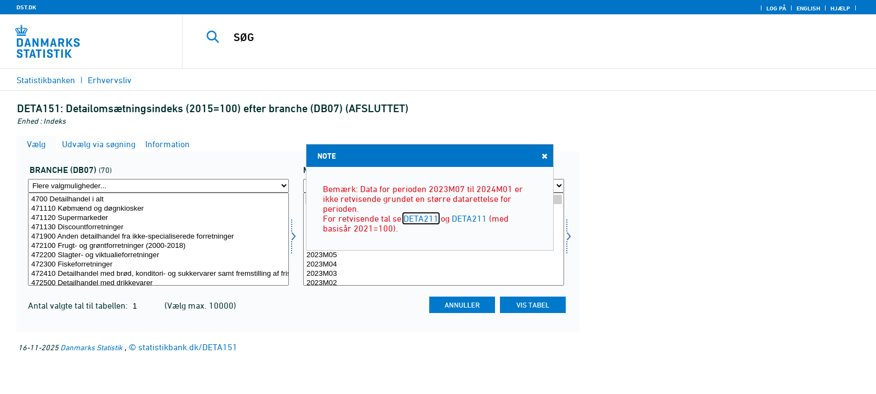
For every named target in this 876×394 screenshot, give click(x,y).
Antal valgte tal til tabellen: (79, 305)
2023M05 (433, 255)
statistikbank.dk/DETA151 (187, 347)
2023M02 (433, 283)
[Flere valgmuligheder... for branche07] (158, 186)
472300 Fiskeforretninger (158, 264)
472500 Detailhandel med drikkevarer (158, 283)
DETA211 (421, 218)
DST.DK (26, 7)
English (808, 8)
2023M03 (433, 274)
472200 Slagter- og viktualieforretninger (158, 255)
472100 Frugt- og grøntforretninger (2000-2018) (158, 246)
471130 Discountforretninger (158, 227)
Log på (776, 8)
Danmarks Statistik (91, 347)
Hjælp (840, 8)
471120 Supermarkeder (158, 218)
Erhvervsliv (110, 80)
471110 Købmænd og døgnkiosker (158, 208)
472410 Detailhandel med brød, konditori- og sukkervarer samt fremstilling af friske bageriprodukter (158, 274)
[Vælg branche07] (158, 239)
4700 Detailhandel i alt (158, 199)
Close (544, 155)
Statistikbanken (45, 80)
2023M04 (433, 264)
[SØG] (502, 37)
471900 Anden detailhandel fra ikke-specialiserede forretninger (158, 236)
